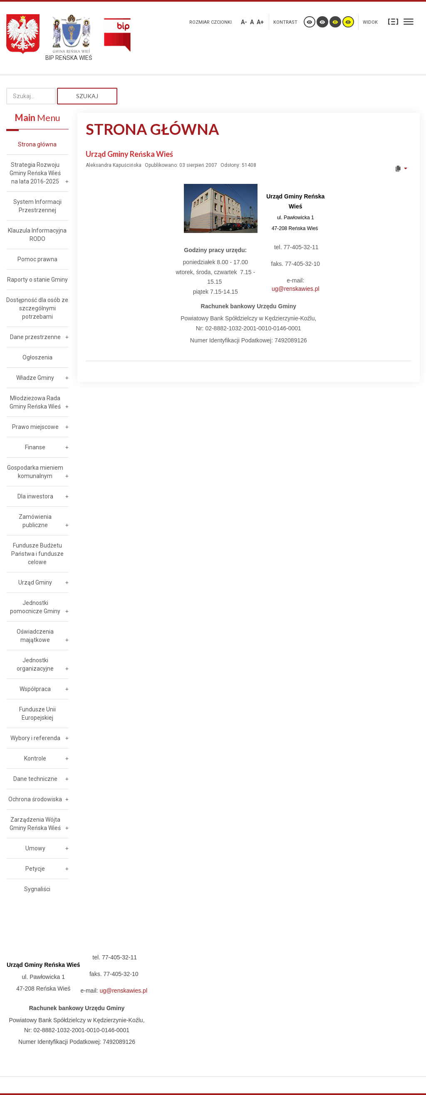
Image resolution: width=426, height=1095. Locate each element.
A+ (260, 22)
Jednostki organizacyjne (35, 664)
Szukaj (87, 95)
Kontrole (35, 758)
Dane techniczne (35, 778)
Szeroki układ (408, 21)
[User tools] (400, 168)
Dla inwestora (35, 496)
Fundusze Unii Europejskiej (37, 713)
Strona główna (37, 144)
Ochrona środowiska (35, 799)
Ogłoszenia (37, 357)
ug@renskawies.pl (296, 288)
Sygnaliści (37, 889)
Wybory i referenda (35, 738)
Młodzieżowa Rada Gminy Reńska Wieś (35, 402)
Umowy (35, 848)
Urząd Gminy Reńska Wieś (129, 154)
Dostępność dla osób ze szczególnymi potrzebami (37, 308)
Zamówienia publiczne (35, 520)
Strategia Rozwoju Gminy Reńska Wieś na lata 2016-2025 (35, 173)
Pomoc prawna (37, 259)
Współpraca (35, 689)
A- (244, 22)
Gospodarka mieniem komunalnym (35, 471)
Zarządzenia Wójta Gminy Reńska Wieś (35, 823)
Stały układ (393, 21)
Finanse (35, 447)
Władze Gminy (35, 377)
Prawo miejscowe (35, 427)
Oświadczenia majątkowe (35, 635)
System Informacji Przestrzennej (37, 205)
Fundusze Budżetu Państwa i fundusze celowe (37, 553)
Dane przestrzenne (35, 337)
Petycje (35, 868)
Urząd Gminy (35, 582)
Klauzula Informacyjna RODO (37, 234)
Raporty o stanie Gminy (37, 279)
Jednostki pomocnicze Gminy (35, 607)
